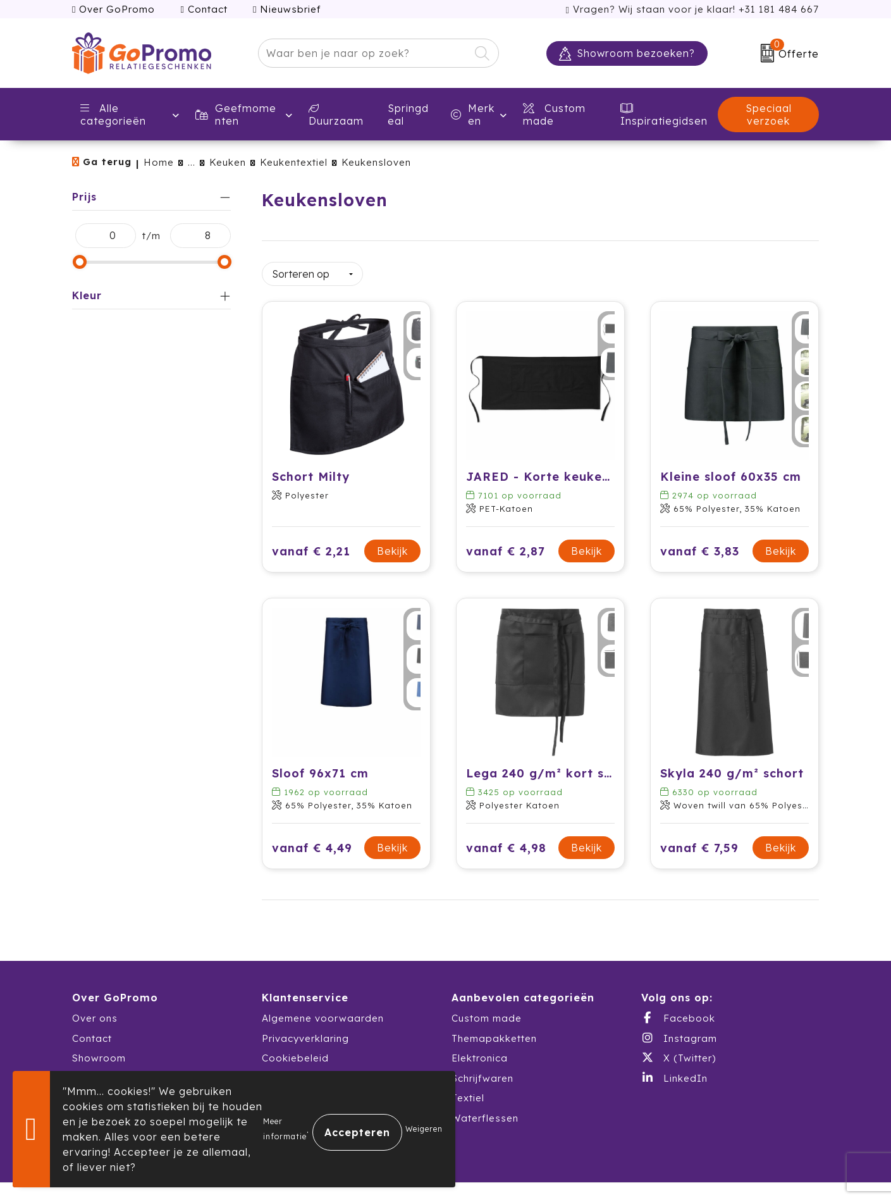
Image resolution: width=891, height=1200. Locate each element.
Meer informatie (285, 1128)
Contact (203, 9)
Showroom (99, 1052)
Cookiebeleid (295, 1052)
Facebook (678, 1012)
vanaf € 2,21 (311, 545)
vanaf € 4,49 (312, 841)
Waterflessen (485, 1112)
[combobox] (364, 53)
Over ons (95, 1012)
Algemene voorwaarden (323, 1012)
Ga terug (107, 162)
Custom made (487, 1012)
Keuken (227, 162)
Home (159, 162)
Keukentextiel (294, 162)
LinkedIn (674, 1071)
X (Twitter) (678, 1052)
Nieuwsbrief (287, 9)
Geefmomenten (235, 114)
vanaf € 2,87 (505, 545)
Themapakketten (494, 1032)
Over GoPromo (113, 9)
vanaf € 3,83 (699, 545)
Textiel (468, 1092)
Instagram (679, 1031)
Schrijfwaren (482, 1072)
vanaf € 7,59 (699, 841)
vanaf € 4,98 (506, 841)
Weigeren (424, 1129)
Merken (473, 114)
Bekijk (392, 545)
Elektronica (480, 1052)
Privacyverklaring (305, 1032)
